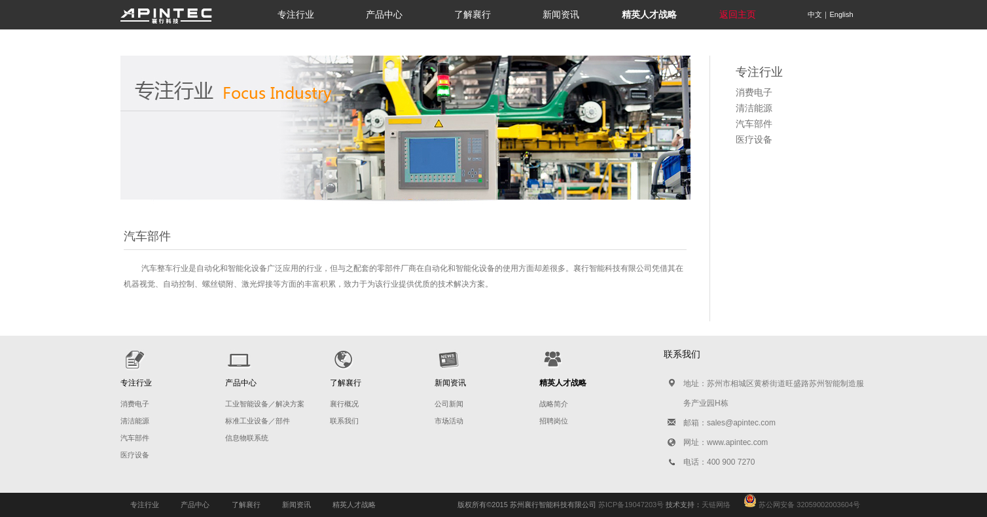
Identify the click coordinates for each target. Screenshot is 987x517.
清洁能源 (754, 108)
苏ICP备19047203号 (631, 504)
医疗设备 (754, 139)
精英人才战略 (354, 504)
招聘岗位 (553, 421)
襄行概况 (344, 404)
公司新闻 (449, 404)
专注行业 (296, 14)
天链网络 (716, 504)
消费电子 (754, 92)
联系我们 (344, 421)
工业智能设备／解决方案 (264, 404)
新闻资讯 (561, 14)
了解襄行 (472, 14)
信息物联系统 (246, 438)
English (841, 14)
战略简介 (553, 404)
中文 (815, 14)
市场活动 (449, 421)
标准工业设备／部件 (257, 421)
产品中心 (384, 14)
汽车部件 (754, 123)
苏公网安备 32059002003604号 (795, 504)
